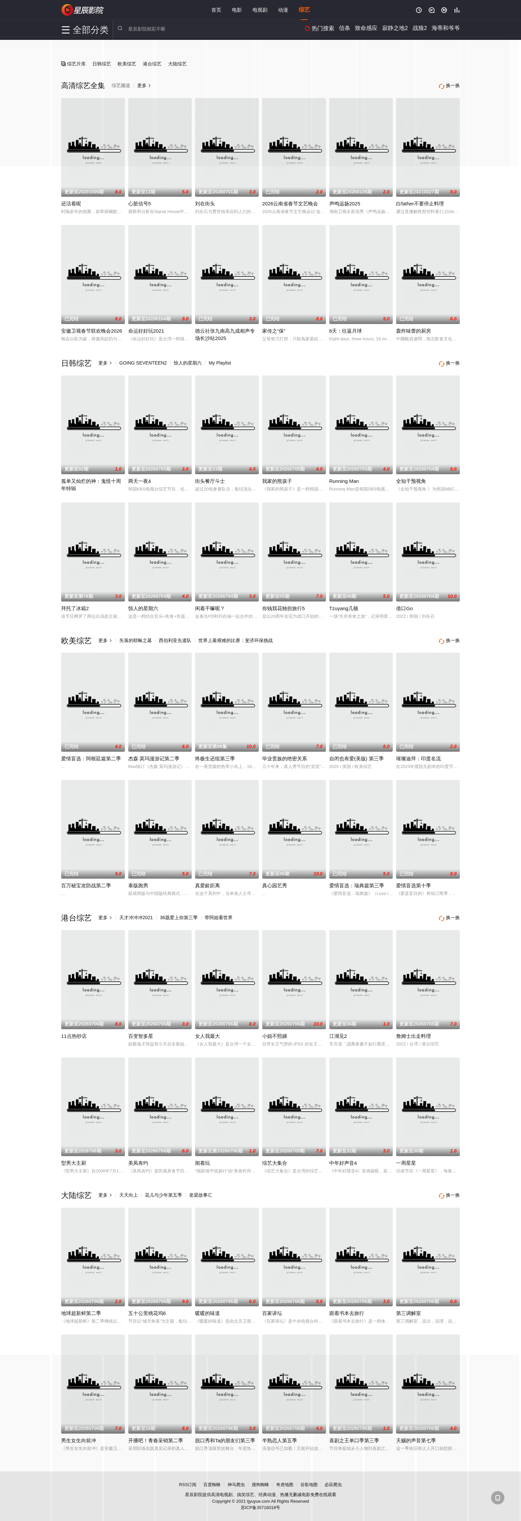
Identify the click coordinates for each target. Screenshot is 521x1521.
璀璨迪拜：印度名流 (418, 754)
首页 (216, 10)
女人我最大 (207, 1030)
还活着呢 (71, 202)
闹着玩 (202, 1158)
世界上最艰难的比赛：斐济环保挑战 (235, 637)
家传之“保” (273, 329)
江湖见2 (338, 1030)
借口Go (404, 605)
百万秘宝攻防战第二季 (86, 882)
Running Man (344, 478)
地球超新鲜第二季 (81, 1307)
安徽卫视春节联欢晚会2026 (91, 329)
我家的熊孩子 (277, 478)
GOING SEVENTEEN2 (143, 361)
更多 (105, 361)
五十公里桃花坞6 (147, 1307)
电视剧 (260, 10)
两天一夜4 (139, 478)
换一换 (450, 362)
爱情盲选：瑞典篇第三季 (356, 882)
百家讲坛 (272, 1307)
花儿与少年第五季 (163, 1190)
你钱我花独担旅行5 (283, 605)
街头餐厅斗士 (210, 478)
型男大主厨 (73, 1158)
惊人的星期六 (188, 361)
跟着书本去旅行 (346, 1307)
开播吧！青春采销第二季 (155, 1434)
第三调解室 (408, 1307)
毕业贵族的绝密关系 (284, 754)
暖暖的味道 (207, 1307)
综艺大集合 (274, 1158)
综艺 (304, 10)
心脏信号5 (139, 202)
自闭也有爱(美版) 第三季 (356, 754)
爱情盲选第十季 (413, 882)
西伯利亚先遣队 (175, 637)
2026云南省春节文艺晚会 (290, 202)
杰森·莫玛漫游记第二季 (153, 754)
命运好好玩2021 (146, 329)
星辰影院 (82, 10)
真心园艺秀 (274, 882)
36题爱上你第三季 (179, 914)
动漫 (283, 10)
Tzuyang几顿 (344, 605)
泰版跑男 (138, 882)
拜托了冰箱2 (75, 605)
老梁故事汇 (200, 1190)
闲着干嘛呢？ (210, 605)
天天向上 (128, 1190)
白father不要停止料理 (420, 202)
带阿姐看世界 (219, 914)
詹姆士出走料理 (413, 1030)
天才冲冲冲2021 (136, 914)
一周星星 (406, 1158)
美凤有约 (138, 1158)
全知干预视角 (411, 478)
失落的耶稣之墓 (135, 637)
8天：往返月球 (345, 329)
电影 (237, 10)
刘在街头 (205, 202)
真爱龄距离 (207, 882)
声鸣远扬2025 (344, 202)
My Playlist (220, 361)
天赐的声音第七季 (416, 1434)
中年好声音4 (343, 1158)
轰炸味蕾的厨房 (413, 329)
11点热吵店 (74, 1030)
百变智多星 (140, 1030)
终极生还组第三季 (215, 754)
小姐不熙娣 (274, 1030)
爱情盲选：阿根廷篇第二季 (91, 754)
